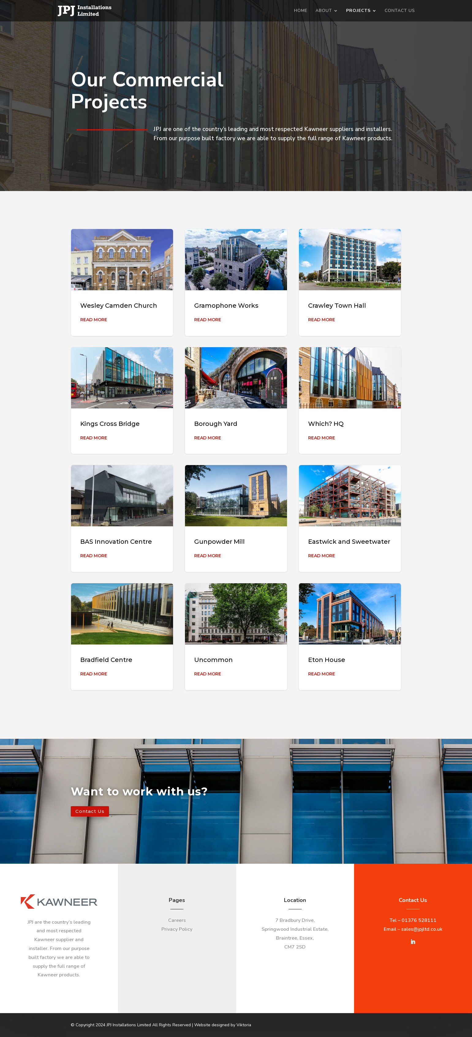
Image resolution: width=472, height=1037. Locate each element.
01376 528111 (419, 920)
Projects (358, 11)
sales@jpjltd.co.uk (421, 929)
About (323, 11)
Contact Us (400, 11)
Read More (93, 319)
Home (301, 11)
